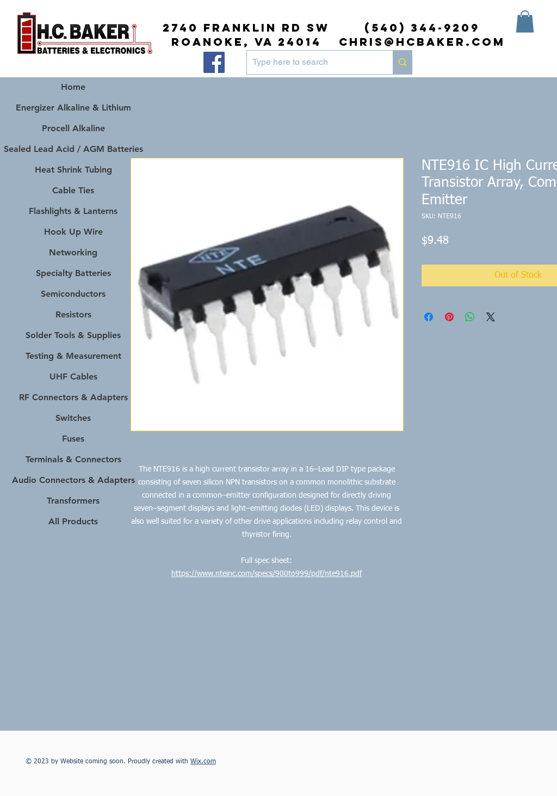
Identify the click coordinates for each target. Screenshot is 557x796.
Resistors (73, 314)
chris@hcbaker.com (422, 41)
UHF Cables (73, 376)
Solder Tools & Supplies (73, 335)
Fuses (73, 438)
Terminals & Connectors (73, 459)
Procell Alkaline (73, 128)
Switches (73, 418)
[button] (525, 21)
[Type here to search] (311, 62)
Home (73, 87)
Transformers (73, 500)
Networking (73, 252)
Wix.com (203, 761)
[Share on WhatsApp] (469, 316)
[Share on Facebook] (428, 316)
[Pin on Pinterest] (449, 316)
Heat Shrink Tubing (73, 169)
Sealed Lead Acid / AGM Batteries (73, 149)
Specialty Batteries (73, 273)
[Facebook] (214, 62)
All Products (73, 521)
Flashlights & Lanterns (73, 211)
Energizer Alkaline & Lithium (73, 107)
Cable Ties (73, 190)
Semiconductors (73, 294)
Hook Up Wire (73, 231)
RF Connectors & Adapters (73, 397)
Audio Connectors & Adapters (73, 480)
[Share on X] (490, 316)
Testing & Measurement (73, 356)
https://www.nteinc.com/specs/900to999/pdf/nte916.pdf (266, 574)
